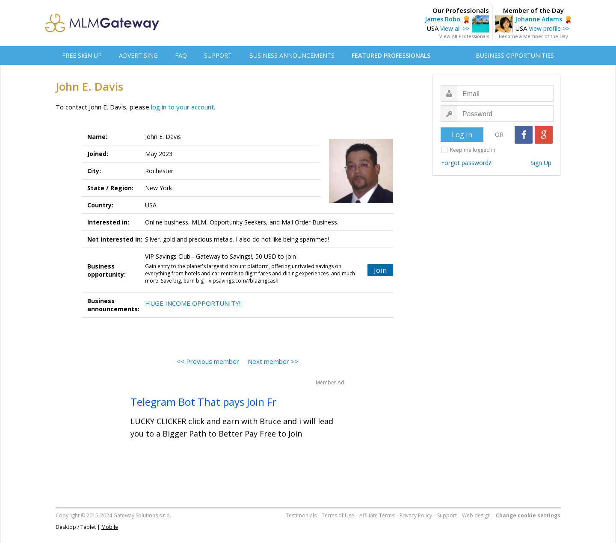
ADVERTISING (138, 55)
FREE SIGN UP (82, 55)
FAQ (181, 55)
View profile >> (549, 28)
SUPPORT (218, 55)
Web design (476, 515)
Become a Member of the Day (533, 36)
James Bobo (442, 19)
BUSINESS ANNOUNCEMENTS (292, 55)
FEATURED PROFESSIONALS (391, 55)
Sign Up (540, 163)
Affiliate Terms (376, 515)
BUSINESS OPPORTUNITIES (515, 55)
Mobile (109, 527)
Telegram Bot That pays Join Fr (203, 402)
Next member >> (273, 361)
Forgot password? (466, 163)
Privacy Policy (416, 515)
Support (447, 515)
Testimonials (301, 515)
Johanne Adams (538, 19)
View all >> (454, 28)
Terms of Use (338, 515)
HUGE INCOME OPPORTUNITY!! (193, 303)
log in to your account (182, 107)
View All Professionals (464, 36)
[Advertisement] (494, 314)
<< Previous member (208, 361)
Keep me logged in (472, 149)
